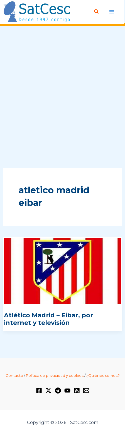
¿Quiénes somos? (103, 375)
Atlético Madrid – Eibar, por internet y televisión (48, 318)
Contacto (14, 375)
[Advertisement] (62, 97)
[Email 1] (86, 390)
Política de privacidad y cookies (55, 375)
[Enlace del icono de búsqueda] (96, 11)
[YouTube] (67, 390)
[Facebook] (39, 390)
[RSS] (77, 390)
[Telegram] (58, 390)
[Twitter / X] (48, 390)
